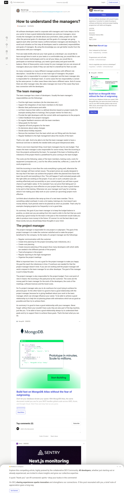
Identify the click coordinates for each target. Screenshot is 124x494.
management (21, 26)
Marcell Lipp (25, 10)
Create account (113, 2)
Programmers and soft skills (104, 59)
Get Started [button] (14, 490)
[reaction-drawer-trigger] (6, 38)
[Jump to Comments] (6, 45)
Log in (103, 2)
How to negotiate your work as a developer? (104, 66)
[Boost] (6, 58)
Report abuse (54, 436)
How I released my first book (104, 52)
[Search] (11, 2)
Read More (21, 412)
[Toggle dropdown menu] (79, 321)
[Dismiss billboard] (120, 466)
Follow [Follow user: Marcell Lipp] (104, 15)
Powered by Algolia (62, 2)
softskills (30, 26)
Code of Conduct (43, 436)
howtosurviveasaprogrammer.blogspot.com (52, 11)
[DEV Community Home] (6, 2)
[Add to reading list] (6, 52)
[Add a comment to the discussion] (50, 430)
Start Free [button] (93, 112)
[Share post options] (6, 64)
